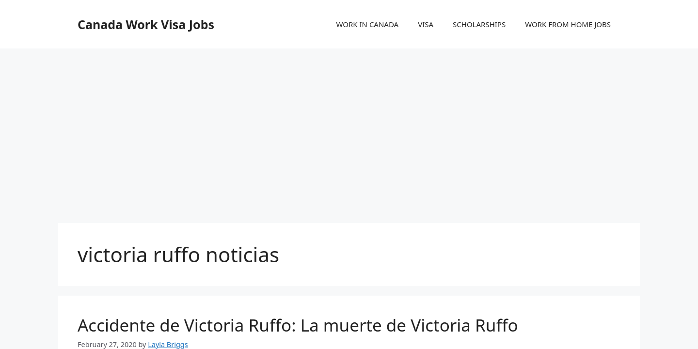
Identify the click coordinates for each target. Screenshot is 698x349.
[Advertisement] (349, 126)
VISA (425, 24)
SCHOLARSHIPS (479, 24)
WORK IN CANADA (367, 24)
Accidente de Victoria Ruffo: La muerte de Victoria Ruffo (298, 325)
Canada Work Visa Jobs (146, 24)
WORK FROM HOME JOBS (568, 24)
